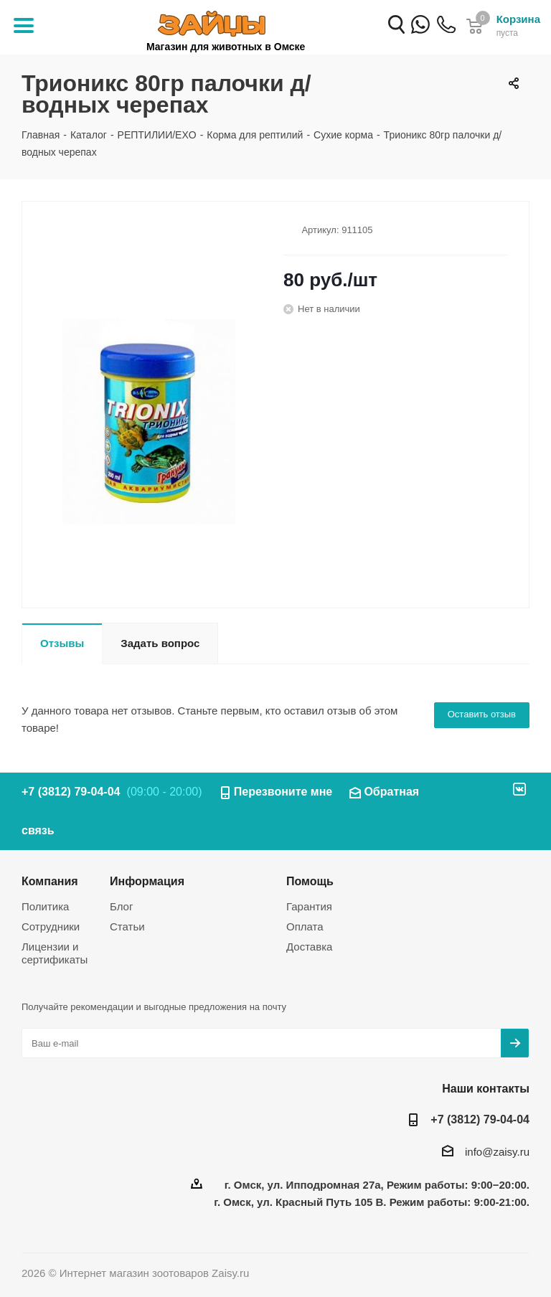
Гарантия (309, 906)
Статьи (127, 926)
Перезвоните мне (283, 792)
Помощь (310, 880)
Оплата (305, 926)
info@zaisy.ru (497, 1152)
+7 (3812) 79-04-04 (71, 792)
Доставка (309, 946)
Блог (121, 906)
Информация (147, 880)
